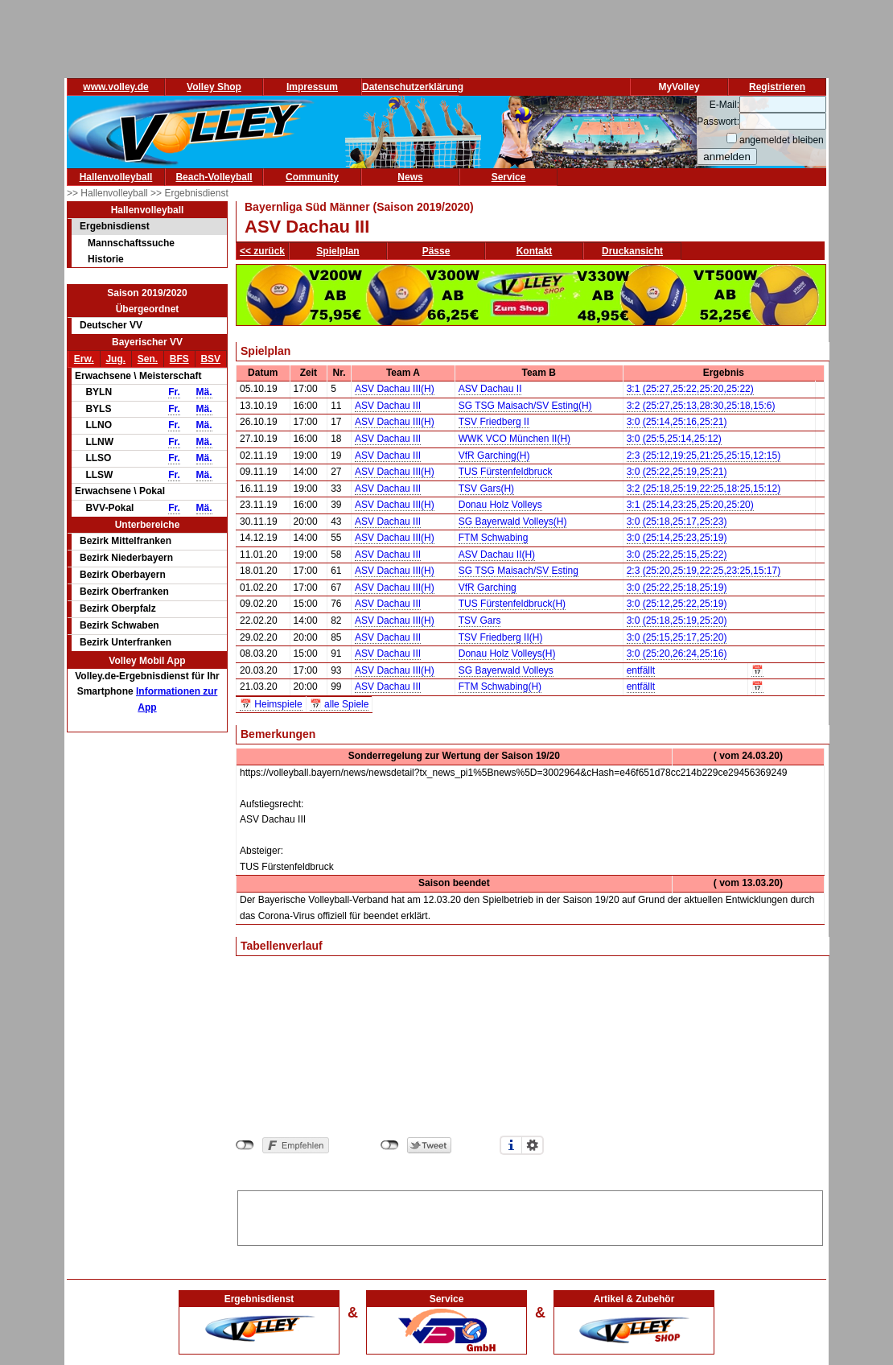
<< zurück (262, 251)
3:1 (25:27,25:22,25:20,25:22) (690, 388)
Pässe (436, 251)
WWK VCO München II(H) (514, 438)
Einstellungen (532, 1145)
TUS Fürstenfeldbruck (506, 471)
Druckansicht (632, 251)
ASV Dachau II (490, 388)
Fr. (174, 392)
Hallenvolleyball (116, 177)
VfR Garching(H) (494, 455)
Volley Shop (214, 87)
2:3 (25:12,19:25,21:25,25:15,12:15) (704, 455)
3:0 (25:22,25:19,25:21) (677, 471)
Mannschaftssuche (131, 243)
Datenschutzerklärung (412, 87)
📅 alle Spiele (339, 704)
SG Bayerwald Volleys (506, 670)
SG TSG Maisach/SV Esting (518, 570)
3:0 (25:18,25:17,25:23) (677, 521)
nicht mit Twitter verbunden (390, 1145)
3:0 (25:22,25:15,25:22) (677, 554)
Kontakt (534, 251)
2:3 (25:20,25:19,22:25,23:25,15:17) (704, 570)
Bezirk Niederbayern (126, 557)
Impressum (312, 87)
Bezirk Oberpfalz (118, 608)
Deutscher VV (111, 325)
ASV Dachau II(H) (497, 554)
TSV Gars (480, 620)
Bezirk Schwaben (119, 625)
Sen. (148, 359)
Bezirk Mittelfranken (125, 540)
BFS (179, 359)
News (409, 177)
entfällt (641, 670)
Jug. (115, 359)
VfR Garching (487, 587)
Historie (106, 259)
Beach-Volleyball (213, 177)
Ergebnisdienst (115, 226)
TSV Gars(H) (486, 488)
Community (312, 177)
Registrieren (777, 87)
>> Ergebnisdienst (189, 193)
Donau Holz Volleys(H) (507, 653)
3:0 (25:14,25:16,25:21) (677, 421)
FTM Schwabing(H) (500, 686)
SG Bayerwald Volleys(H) (513, 521)
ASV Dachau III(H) (394, 388)
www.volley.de (115, 87)
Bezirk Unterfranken (125, 642)
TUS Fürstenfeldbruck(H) (512, 603)
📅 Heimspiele (271, 704)
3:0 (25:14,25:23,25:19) (677, 537)
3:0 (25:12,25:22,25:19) (677, 603)
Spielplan (337, 251)
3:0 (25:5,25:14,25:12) (674, 438)
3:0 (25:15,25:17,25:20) (677, 637)
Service (509, 177)
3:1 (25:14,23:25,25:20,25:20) (690, 504)
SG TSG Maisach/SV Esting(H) (525, 405)
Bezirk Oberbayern (123, 574)
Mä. (204, 392)
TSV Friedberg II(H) (501, 637)
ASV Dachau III (388, 405)
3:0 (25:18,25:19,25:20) (677, 620)
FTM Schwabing (494, 537)
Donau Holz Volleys (500, 504)
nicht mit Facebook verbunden (245, 1145)
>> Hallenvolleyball (108, 193)
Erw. (84, 359)
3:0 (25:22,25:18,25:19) (677, 587)
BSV (210, 359)
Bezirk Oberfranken (124, 591)
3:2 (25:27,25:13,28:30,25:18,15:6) (701, 405)
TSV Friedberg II (494, 421)
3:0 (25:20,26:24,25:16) (677, 653)
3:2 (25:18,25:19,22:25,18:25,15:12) (704, 488)
